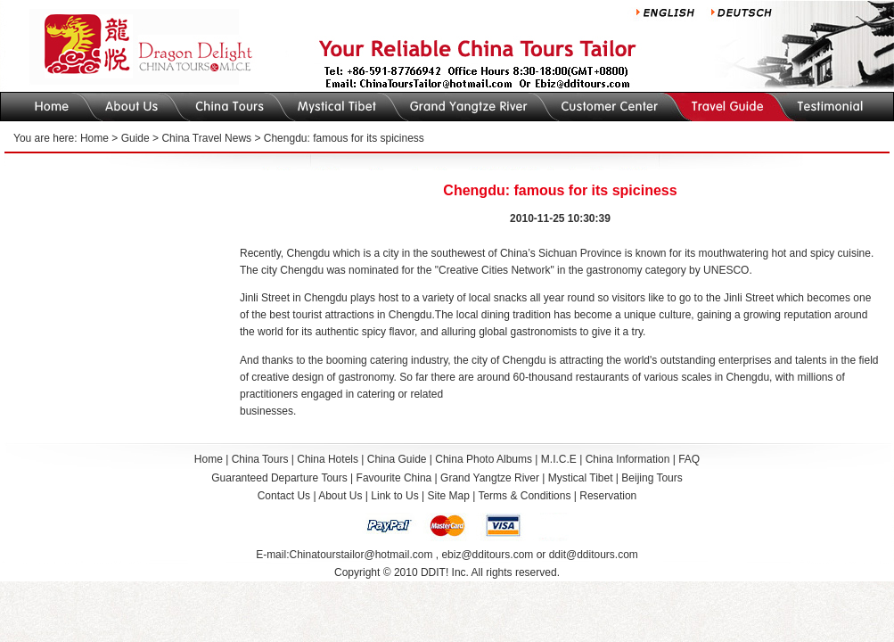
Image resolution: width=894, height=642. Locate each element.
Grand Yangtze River (489, 478)
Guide (135, 138)
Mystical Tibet (580, 478)
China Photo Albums (483, 459)
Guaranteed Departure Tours (279, 478)
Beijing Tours (651, 478)
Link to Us (394, 496)
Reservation (607, 496)
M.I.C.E (559, 459)
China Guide (397, 459)
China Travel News (206, 138)
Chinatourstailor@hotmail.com (360, 554)
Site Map (448, 496)
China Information (628, 459)
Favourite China (394, 478)
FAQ (689, 459)
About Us (340, 496)
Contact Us (284, 496)
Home (94, 138)
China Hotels (327, 459)
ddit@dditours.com (593, 554)
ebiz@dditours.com (487, 554)
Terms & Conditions (524, 496)
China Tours (260, 459)
